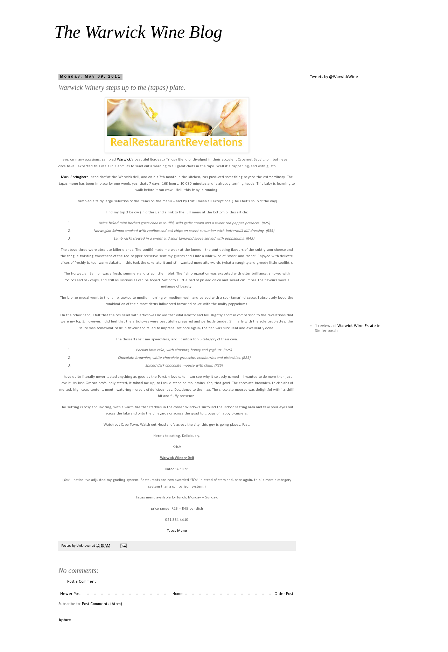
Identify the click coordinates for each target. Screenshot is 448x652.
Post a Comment (81, 582)
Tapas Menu (177, 531)
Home (178, 594)
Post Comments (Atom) (102, 604)
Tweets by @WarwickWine (334, 77)
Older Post (283, 594)
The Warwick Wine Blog (138, 32)
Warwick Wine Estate (356, 326)
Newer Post (70, 594)
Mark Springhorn (75, 177)
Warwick (124, 160)
